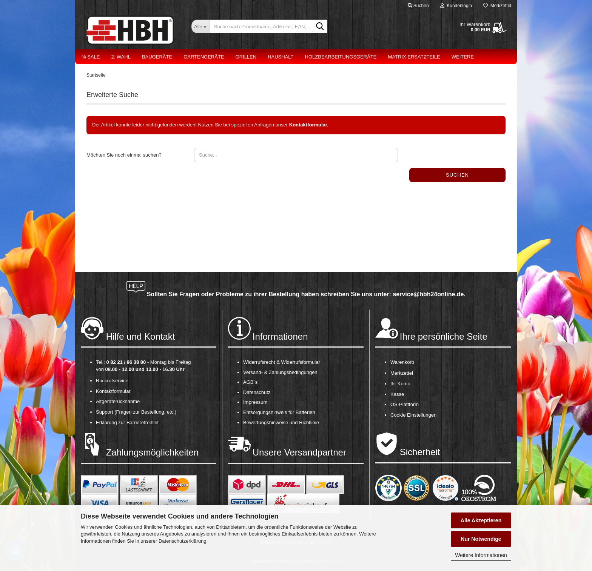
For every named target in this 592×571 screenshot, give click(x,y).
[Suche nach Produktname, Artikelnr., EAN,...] (200, 26)
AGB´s (250, 382)
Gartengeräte (203, 57)
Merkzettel (497, 5)
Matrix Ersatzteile (414, 57)
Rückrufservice (112, 380)
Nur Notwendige (481, 539)
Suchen (457, 175)
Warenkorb (402, 362)
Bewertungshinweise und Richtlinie (281, 422)
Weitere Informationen (481, 555)
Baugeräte (157, 57)
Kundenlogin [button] (456, 5)
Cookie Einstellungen (413, 415)
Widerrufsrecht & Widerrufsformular (281, 362)
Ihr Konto (400, 383)
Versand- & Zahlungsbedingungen (280, 372)
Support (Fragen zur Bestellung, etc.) (136, 412)
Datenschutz (256, 392)
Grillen (246, 57)
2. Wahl (121, 57)
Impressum (255, 402)
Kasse (397, 394)
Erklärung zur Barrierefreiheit (127, 422)
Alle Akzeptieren (481, 520)
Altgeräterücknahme (118, 401)
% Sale (91, 57)
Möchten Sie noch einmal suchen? (124, 155)
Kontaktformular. (308, 125)
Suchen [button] (418, 5)
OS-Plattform (404, 404)
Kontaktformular (113, 391)
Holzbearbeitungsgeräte (341, 57)
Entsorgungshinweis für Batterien (279, 412)
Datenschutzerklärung (182, 541)
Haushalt (280, 57)
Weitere (463, 57)
